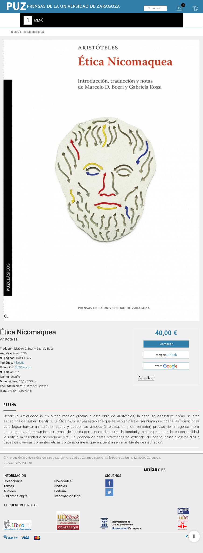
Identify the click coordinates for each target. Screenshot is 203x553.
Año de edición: (10, 352)
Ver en (166, 365)
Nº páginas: (7, 357)
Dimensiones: (9, 380)
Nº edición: (7, 371)
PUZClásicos (23, 366)
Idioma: (5, 375)
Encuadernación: (11, 385)
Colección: (7, 366)
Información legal (67, 495)
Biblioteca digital (16, 495)
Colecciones (13, 480)
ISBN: (3, 390)
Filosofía (19, 361)
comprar (166, 354)
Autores (10, 490)
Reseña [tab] (10, 404)
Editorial (60, 490)
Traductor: (6, 347)
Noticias (60, 485)
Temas (9, 485)
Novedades (63, 480)
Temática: (6, 361)
